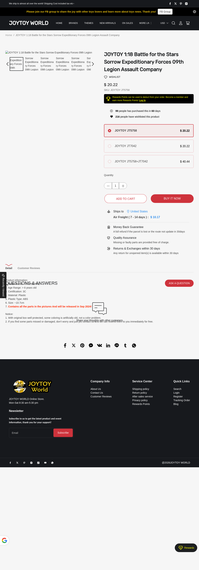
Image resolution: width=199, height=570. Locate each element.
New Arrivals (108, 23)
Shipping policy (140, 446)
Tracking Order (181, 457)
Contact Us (97, 450)
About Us (96, 446)
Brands (73, 23)
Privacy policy (140, 457)
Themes (88, 23)
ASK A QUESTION (179, 340)
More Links (146, 23)
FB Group (165, 11)
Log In (142, 100)
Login (176, 450)
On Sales (127, 23)
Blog (175, 461)
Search (177, 446)
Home (59, 23)
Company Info (100, 438)
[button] (7, 64)
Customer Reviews (101, 453)
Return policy (139, 450)
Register (178, 453)
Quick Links (181, 438)
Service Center (142, 438)
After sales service (142, 453)
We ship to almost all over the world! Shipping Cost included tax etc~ (41, 3)
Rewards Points (141, 461)
